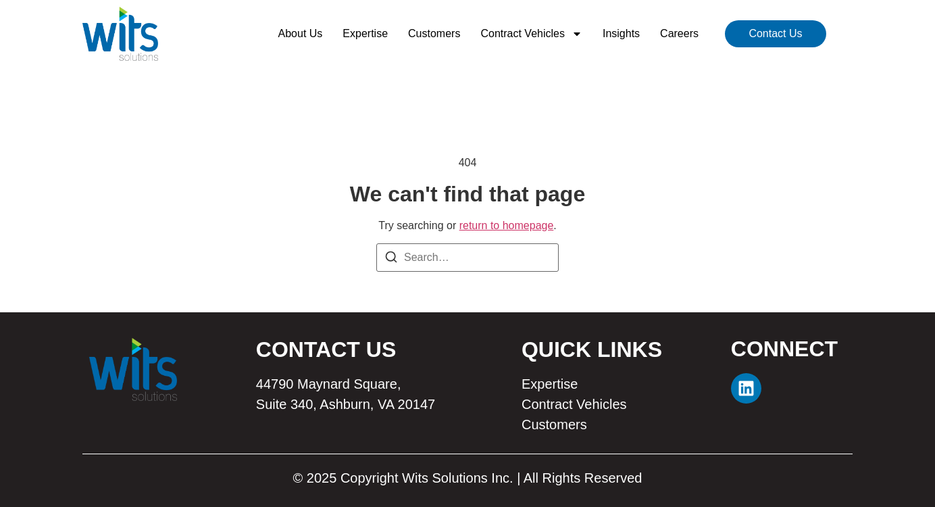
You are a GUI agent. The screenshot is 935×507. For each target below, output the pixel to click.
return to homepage (506, 225)
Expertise (365, 33)
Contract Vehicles (531, 34)
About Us (300, 33)
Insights (621, 33)
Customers (434, 33)
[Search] (391, 259)
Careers (679, 33)
